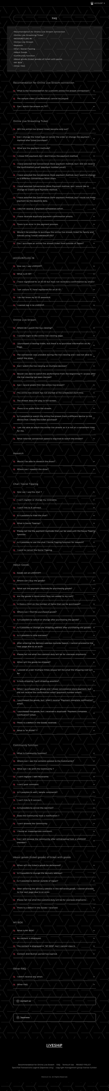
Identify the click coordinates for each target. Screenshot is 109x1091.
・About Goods (20, 52)
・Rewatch (18, 45)
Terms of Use (68, 1065)
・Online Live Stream (23, 42)
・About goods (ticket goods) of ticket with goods (37, 59)
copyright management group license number (76, 1068)
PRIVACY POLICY (83, 1065)
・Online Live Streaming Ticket (28, 35)
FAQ (58, 1065)
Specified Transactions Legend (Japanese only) (33, 1068)
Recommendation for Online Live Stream (36, 1065)
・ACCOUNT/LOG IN (22, 39)
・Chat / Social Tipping (24, 49)
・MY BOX (17, 63)
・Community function (24, 56)
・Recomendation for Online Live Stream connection (39, 32)
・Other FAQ (19, 66)
